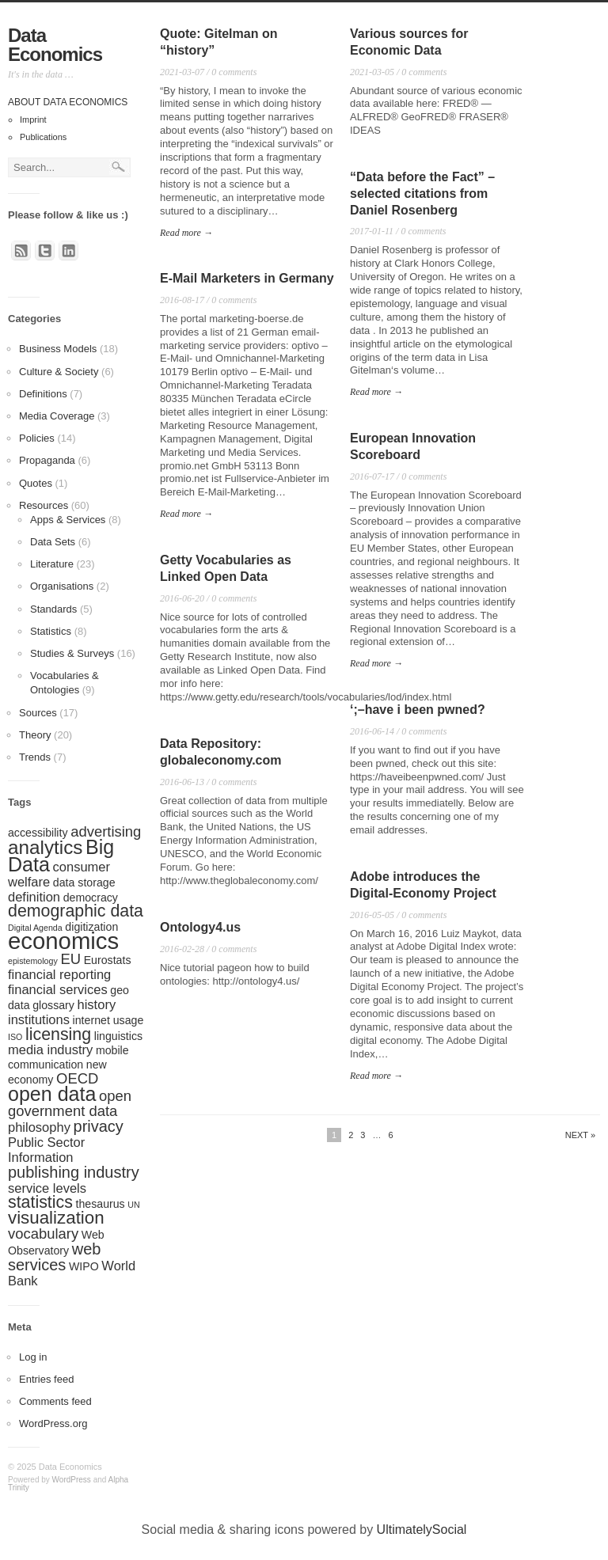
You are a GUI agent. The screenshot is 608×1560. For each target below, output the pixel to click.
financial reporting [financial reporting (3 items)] (59, 974)
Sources (38, 713)
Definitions (43, 394)
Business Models (58, 349)
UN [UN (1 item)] (133, 1204)
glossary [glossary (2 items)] (53, 1005)
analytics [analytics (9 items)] (45, 847)
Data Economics (55, 45)
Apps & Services (67, 520)
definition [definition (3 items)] (34, 897)
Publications (43, 137)
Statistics (50, 631)
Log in (33, 1357)
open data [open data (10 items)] (52, 1094)
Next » (580, 1135)
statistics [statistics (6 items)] (40, 1202)
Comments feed (55, 1401)
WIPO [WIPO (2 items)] (84, 1266)
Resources (43, 505)
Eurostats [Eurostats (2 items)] (107, 960)
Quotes (35, 483)
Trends (35, 757)
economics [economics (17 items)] (63, 941)
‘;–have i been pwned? (417, 709)
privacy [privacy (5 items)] (99, 1126)
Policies (37, 438)
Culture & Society (58, 372)
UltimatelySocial (422, 1529)
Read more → (186, 232)
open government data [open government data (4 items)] (69, 1103)
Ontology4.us (200, 927)
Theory (35, 735)
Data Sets (52, 542)
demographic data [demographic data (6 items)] (75, 910)
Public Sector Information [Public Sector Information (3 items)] (46, 1149)
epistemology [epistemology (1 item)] (33, 961)
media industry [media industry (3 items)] (50, 1049)
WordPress (71, 1479)
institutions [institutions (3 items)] (39, 1019)
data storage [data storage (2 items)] (84, 882)
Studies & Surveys (72, 653)
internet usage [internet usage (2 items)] (108, 1020)
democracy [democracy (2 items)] (90, 897)
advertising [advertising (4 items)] (105, 831)
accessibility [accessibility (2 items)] (38, 832)
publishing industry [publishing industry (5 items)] (73, 1172)
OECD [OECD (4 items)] (77, 1078)
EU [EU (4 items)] (70, 959)
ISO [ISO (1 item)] (15, 1037)
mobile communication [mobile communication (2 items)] (68, 1057)
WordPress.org (53, 1423)
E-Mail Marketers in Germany (247, 278)
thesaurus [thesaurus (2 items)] (100, 1204)
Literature (52, 564)
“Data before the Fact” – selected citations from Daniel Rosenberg (422, 193)
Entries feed (46, 1379)
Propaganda (47, 460)
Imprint (33, 119)
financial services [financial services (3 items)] (58, 989)
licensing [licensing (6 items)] (58, 1034)
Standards (53, 609)
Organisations (61, 586)
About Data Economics (67, 102)
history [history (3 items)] (97, 1004)
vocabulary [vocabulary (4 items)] (43, 1233)
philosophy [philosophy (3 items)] (39, 1127)
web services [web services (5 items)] (54, 1256)
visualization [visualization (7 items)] (56, 1218)
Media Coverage (56, 416)
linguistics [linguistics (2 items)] (118, 1036)
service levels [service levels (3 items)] (47, 1188)
